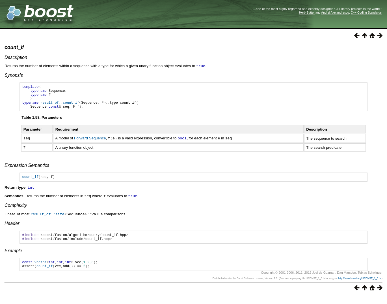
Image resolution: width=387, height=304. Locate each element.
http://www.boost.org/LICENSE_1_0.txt (360, 286)
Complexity (16, 210)
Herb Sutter (307, 12)
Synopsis (14, 75)
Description (16, 57)
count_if (14, 47)
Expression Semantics (27, 169)
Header (12, 228)
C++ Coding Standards (366, 12)
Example (13, 256)
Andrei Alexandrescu (335, 12)
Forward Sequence (90, 143)
